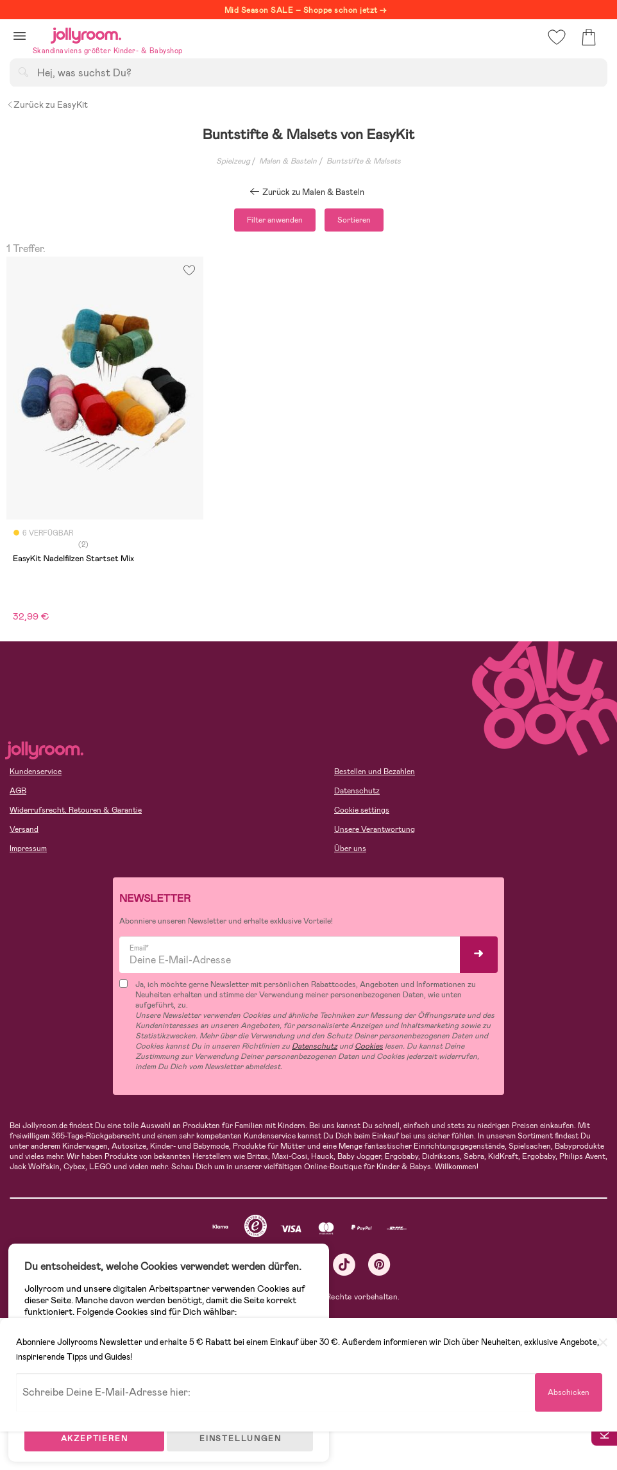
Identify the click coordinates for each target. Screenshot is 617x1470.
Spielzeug (233, 161)
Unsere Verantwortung (374, 829)
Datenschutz (357, 791)
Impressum (28, 848)
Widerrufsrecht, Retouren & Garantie (76, 810)
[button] (19, 35)
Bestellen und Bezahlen (374, 771)
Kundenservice (36, 771)
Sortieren (354, 220)
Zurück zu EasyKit (47, 104)
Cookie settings (361, 810)
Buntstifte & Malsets (363, 161)
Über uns (350, 848)
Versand (24, 829)
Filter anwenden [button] (275, 220)
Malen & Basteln (288, 161)
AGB (18, 791)
